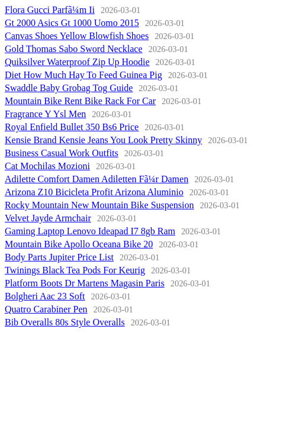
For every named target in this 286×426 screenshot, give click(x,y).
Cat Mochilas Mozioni (47, 166)
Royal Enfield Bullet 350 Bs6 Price (72, 127)
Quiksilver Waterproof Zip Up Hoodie (77, 62)
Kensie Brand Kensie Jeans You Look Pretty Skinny (103, 140)
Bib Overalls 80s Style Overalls (65, 322)
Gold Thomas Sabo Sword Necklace (74, 49)
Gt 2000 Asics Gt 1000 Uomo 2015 (72, 23)
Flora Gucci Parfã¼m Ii (50, 10)
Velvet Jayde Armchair (48, 218)
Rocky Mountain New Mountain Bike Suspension (99, 205)
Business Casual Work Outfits (61, 153)
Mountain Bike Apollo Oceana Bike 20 (79, 244)
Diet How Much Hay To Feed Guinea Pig (83, 75)
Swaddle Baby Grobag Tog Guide (69, 88)
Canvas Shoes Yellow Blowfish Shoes (77, 36)
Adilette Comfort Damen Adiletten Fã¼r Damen (96, 179)
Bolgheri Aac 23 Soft (45, 296)
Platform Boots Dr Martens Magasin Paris (85, 283)
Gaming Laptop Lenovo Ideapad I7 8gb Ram (90, 231)
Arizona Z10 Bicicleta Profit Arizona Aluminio (94, 192)
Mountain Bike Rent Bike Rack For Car (80, 101)
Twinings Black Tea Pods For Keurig (75, 270)
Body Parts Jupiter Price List (59, 257)
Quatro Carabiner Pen (46, 309)
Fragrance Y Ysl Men (45, 114)
